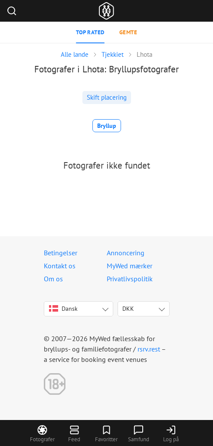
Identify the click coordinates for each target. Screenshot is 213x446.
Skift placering (107, 97)
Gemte (128, 32)
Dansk (63, 309)
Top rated (90, 32)
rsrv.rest (149, 349)
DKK (128, 309)
